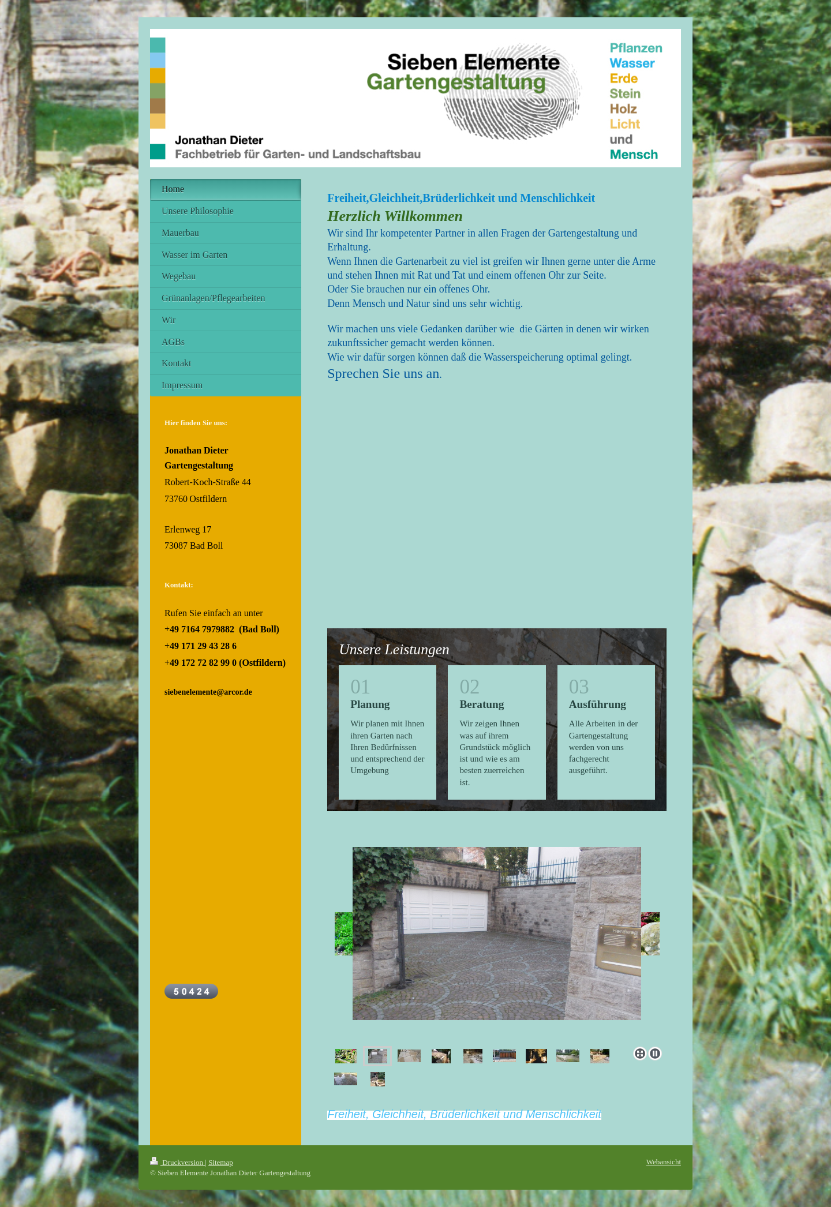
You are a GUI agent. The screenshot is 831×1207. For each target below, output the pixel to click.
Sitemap (220, 1162)
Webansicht (663, 1161)
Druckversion (177, 1162)
